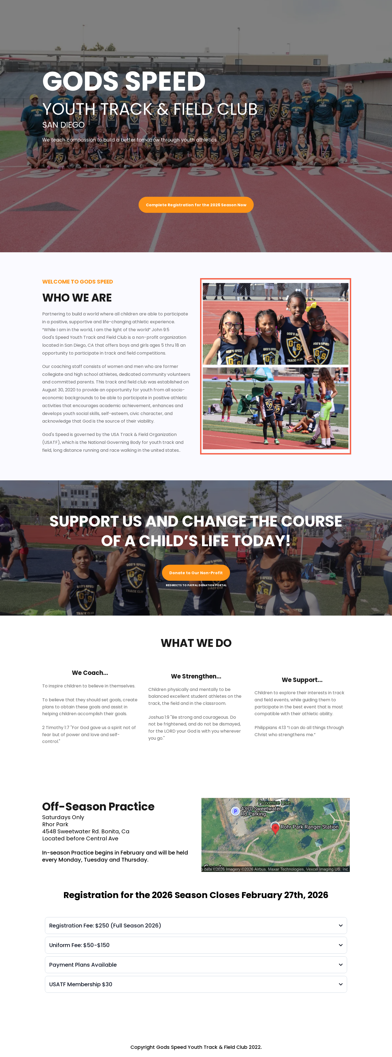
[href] (275, 835)
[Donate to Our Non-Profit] (196, 573)
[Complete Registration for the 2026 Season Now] (196, 205)
